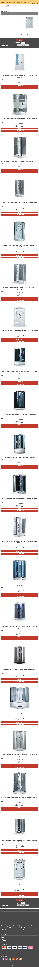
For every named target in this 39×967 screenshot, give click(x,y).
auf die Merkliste (19, 85)
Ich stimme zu (35, 3)
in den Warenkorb (19, 88)
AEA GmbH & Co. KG (25, 965)
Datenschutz (3, 939)
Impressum (3, 940)
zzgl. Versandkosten (15, 965)
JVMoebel (3, 942)
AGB (2, 941)
